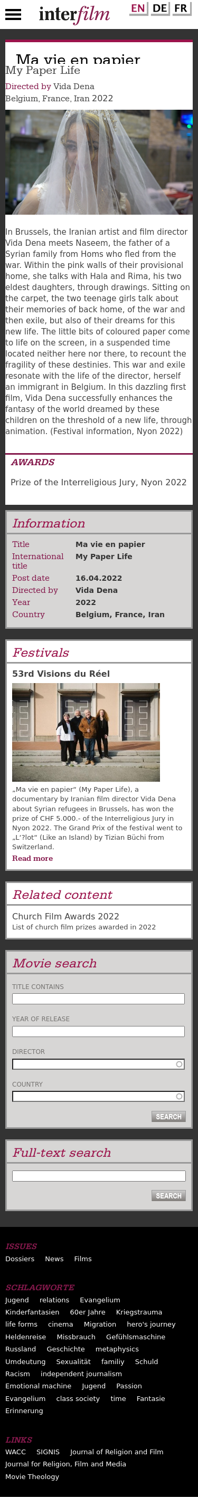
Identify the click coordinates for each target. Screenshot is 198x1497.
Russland (20, 1349)
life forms (21, 1324)
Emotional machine (38, 1386)
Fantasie (151, 1399)
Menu (13, 17)
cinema (60, 1324)
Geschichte (65, 1349)
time (118, 1399)
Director (28, 1051)
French (180, 7)
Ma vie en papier (110, 544)
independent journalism (81, 1374)
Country (27, 1084)
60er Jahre (88, 1312)
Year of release (41, 1019)
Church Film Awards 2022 (65, 916)
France (56, 98)
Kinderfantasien (32, 1312)
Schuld (146, 1362)
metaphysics (117, 1349)
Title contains (38, 987)
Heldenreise (25, 1337)
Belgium (21, 98)
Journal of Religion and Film (117, 1452)
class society (78, 1399)
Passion (129, 1386)
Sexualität (73, 1362)
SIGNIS (48, 1452)
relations (54, 1300)
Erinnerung (24, 1411)
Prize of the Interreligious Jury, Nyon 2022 (99, 482)
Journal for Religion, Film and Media (65, 1464)
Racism (17, 1374)
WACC (15, 1452)
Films (83, 1259)
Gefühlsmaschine (135, 1337)
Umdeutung (25, 1362)
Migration (100, 1324)
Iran (82, 98)
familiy (113, 1362)
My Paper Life (104, 556)
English (137, 7)
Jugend (17, 1300)
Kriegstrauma (139, 1312)
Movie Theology (32, 1477)
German (158, 7)
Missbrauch (76, 1337)
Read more (32, 858)
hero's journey (151, 1324)
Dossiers (19, 1259)
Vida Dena (74, 86)
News (54, 1259)
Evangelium (100, 1300)
